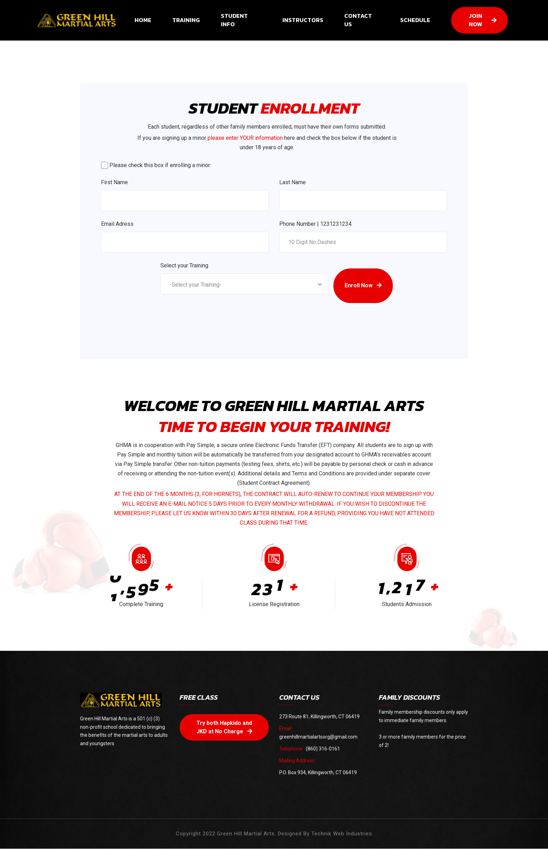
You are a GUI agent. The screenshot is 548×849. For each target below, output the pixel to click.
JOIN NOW (483, 20)
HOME (143, 20)
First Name (114, 182)
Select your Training (184, 265)
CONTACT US (358, 20)
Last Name (292, 182)
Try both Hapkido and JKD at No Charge (224, 727)
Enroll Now (363, 285)
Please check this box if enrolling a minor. (160, 165)
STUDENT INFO (234, 20)
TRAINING (186, 20)
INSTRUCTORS (302, 20)
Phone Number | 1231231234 (315, 224)
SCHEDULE (415, 20)
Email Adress (117, 224)
